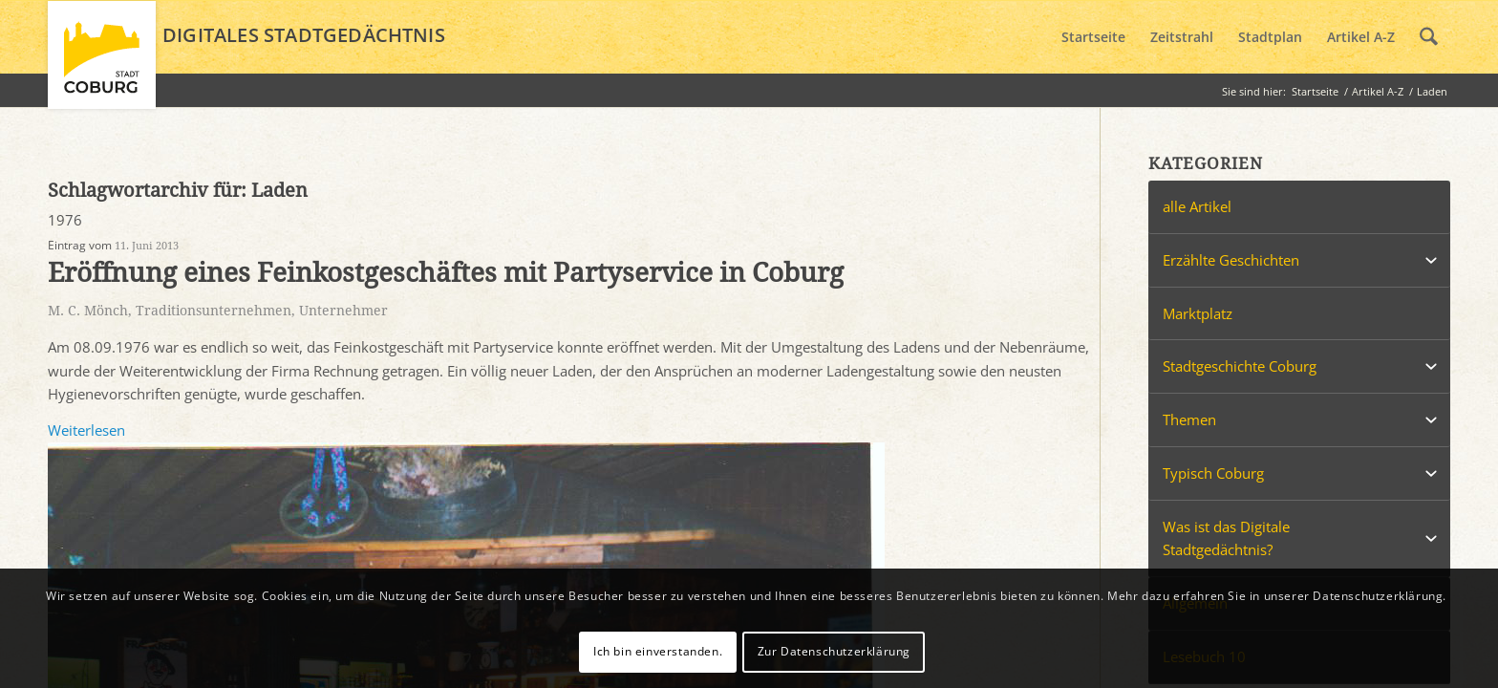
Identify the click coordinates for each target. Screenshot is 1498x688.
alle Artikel (1197, 206)
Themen (1189, 419)
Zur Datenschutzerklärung (834, 651)
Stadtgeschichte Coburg (1239, 366)
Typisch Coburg (1213, 473)
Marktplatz (1197, 313)
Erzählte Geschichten (1231, 259)
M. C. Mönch (88, 310)
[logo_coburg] (102, 63)
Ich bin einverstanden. (657, 651)
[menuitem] (1093, 37)
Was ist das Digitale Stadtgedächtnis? (1226, 538)
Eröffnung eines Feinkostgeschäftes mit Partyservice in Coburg (446, 273)
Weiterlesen (86, 430)
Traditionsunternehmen (213, 310)
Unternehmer (343, 310)
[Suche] (1428, 37)
